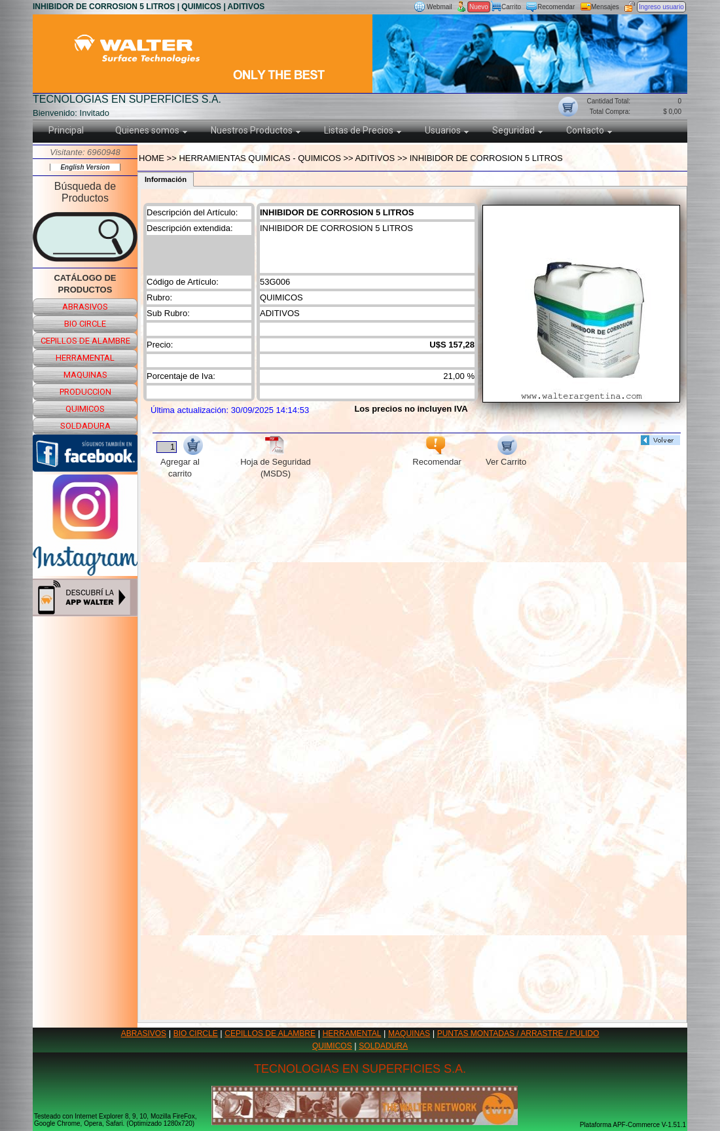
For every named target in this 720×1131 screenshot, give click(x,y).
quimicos (85, 409)
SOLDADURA (383, 1045)
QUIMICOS (332, 1045)
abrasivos (85, 307)
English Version (84, 167)
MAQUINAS (409, 1033)
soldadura (85, 426)
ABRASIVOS (143, 1033)
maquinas (85, 375)
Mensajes (605, 6)
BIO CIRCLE (195, 1033)
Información (166, 179)
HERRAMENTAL (352, 1033)
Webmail (439, 6)
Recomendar (556, 6)
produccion (85, 392)
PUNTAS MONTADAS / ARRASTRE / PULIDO (518, 1033)
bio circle (85, 324)
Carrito (511, 6)
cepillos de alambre (85, 341)
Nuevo (478, 6)
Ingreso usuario (661, 6)
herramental (85, 358)
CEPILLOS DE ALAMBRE (270, 1033)
